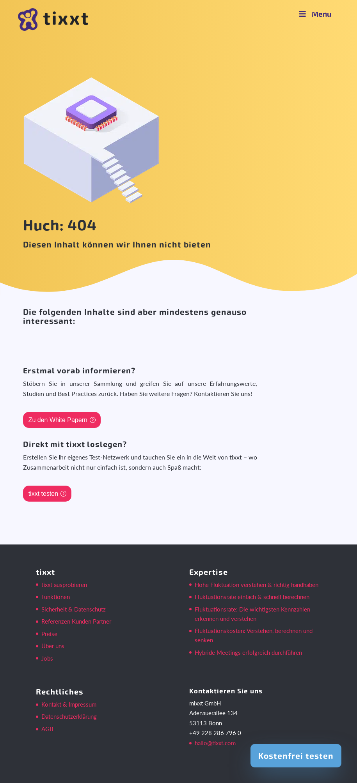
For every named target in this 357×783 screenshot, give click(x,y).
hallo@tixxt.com (215, 742)
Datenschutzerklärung (69, 716)
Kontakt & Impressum (68, 704)
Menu (314, 13)
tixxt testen (43, 493)
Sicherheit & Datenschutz (73, 609)
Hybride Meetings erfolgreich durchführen (248, 652)
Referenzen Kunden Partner (76, 621)
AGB (47, 728)
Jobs (47, 658)
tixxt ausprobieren (64, 584)
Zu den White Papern (57, 420)
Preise (49, 633)
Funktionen (55, 596)
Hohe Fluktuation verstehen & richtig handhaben (256, 584)
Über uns (52, 645)
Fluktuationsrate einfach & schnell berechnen (252, 596)
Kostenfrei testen (296, 755)
